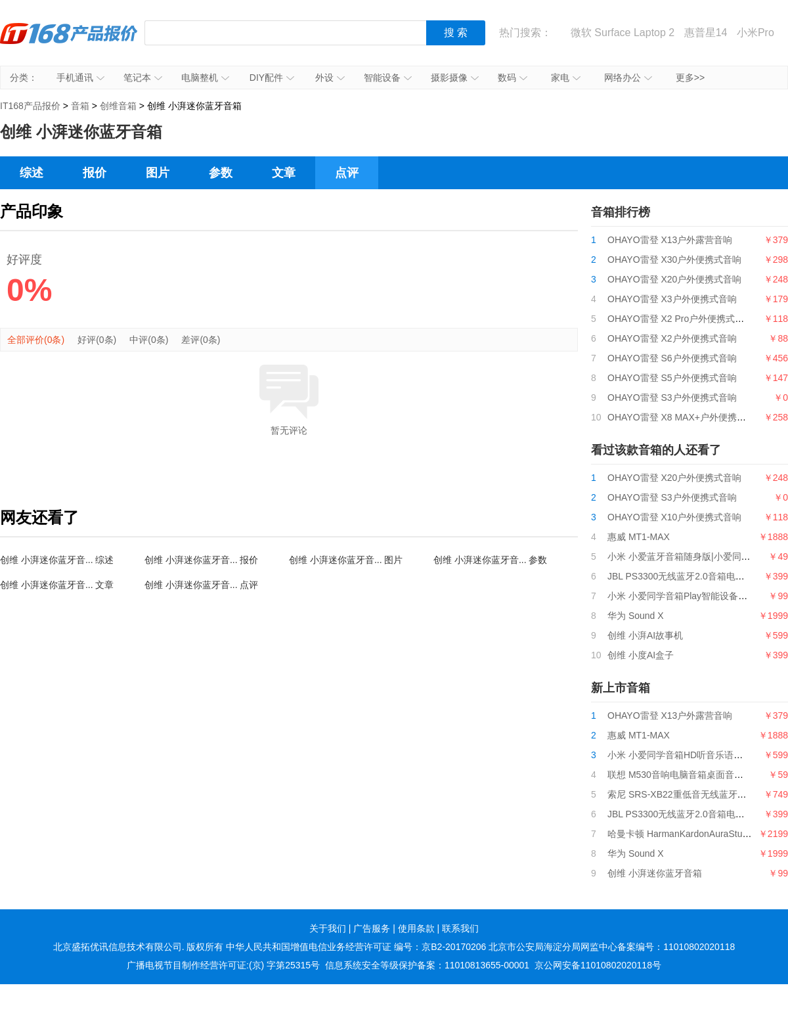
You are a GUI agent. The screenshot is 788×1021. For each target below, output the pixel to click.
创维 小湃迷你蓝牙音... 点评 (201, 584)
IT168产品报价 (69, 43)
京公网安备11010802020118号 (598, 965)
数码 (512, 77)
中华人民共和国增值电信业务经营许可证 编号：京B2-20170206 (356, 947)
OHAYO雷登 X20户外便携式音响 (674, 279)
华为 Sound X (635, 615)
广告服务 (371, 928)
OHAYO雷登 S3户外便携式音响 (672, 397)
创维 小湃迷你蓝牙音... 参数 (490, 560)
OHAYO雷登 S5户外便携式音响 (672, 378)
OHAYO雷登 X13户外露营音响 (669, 240)
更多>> (690, 77)
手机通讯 (80, 77)
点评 (347, 172)
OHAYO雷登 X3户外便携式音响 (672, 299)
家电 (565, 77)
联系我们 (460, 928)
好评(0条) (96, 339)
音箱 (80, 106)
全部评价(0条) (35, 339)
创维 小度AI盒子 (640, 655)
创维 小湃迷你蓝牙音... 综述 (57, 560)
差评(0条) (200, 339)
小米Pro (755, 32)
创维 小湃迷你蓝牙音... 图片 (346, 560)
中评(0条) (148, 339)
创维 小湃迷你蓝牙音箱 (654, 873)
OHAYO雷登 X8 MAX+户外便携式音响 (685, 417)
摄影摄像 (455, 77)
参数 (220, 172)
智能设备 (388, 77)
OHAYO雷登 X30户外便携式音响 (674, 259)
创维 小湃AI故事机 (645, 635)
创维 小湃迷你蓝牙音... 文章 (57, 584)
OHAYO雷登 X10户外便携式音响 (674, 517)
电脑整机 (205, 77)
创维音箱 (118, 106)
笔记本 (142, 77)
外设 (330, 77)
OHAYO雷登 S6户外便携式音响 (672, 358)
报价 (94, 172)
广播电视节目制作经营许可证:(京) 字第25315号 (223, 965)
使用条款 (416, 928)
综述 (31, 172)
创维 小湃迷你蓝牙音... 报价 (201, 560)
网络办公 (628, 77)
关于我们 (327, 928)
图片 (157, 172)
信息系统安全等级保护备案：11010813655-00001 (427, 965)
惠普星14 (706, 32)
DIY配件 (272, 77)
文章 (284, 172)
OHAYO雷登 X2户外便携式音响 (672, 338)
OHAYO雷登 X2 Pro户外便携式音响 (680, 318)
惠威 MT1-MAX (638, 537)
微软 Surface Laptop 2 (622, 32)
